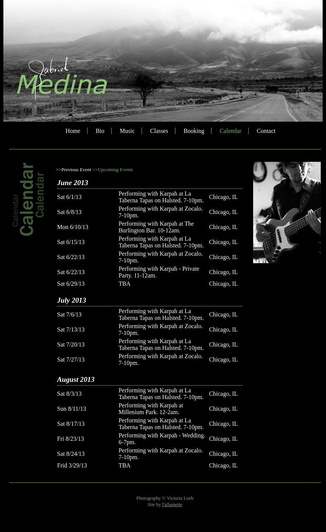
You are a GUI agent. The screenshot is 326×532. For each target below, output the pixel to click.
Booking (194, 131)
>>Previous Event (73, 169)
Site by (165, 504)
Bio (100, 131)
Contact (266, 131)
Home (73, 131)
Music (127, 131)
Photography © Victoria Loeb (164, 498)
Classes (159, 131)
